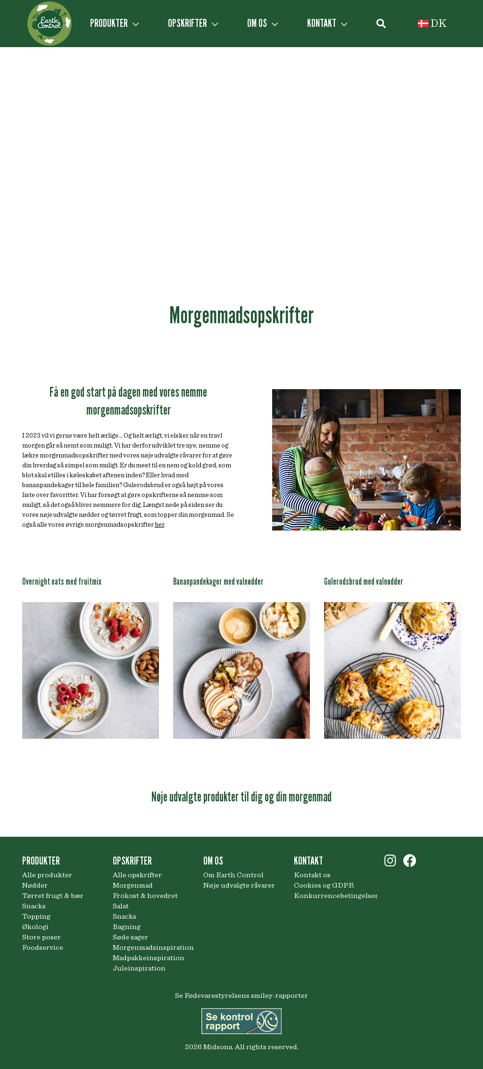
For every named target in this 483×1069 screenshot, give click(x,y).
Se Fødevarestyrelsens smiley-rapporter (241, 995)
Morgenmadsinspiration (151, 947)
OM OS (262, 23)
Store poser (41, 937)
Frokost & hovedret (145, 895)
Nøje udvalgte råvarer (239, 885)
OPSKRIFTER (193, 23)
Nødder (35, 885)
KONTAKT (327, 23)
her (159, 525)
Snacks (34, 906)
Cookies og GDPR (324, 885)
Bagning (127, 926)
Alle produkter (47, 875)
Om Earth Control (233, 875)
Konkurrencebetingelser (332, 895)
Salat (121, 906)
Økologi (35, 926)
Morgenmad (133, 885)
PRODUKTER (114, 23)
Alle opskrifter (137, 875)
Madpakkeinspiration (148, 958)
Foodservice (42, 947)
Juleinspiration (139, 968)
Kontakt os (312, 875)
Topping (36, 916)
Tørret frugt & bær (52, 895)
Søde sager (130, 937)
